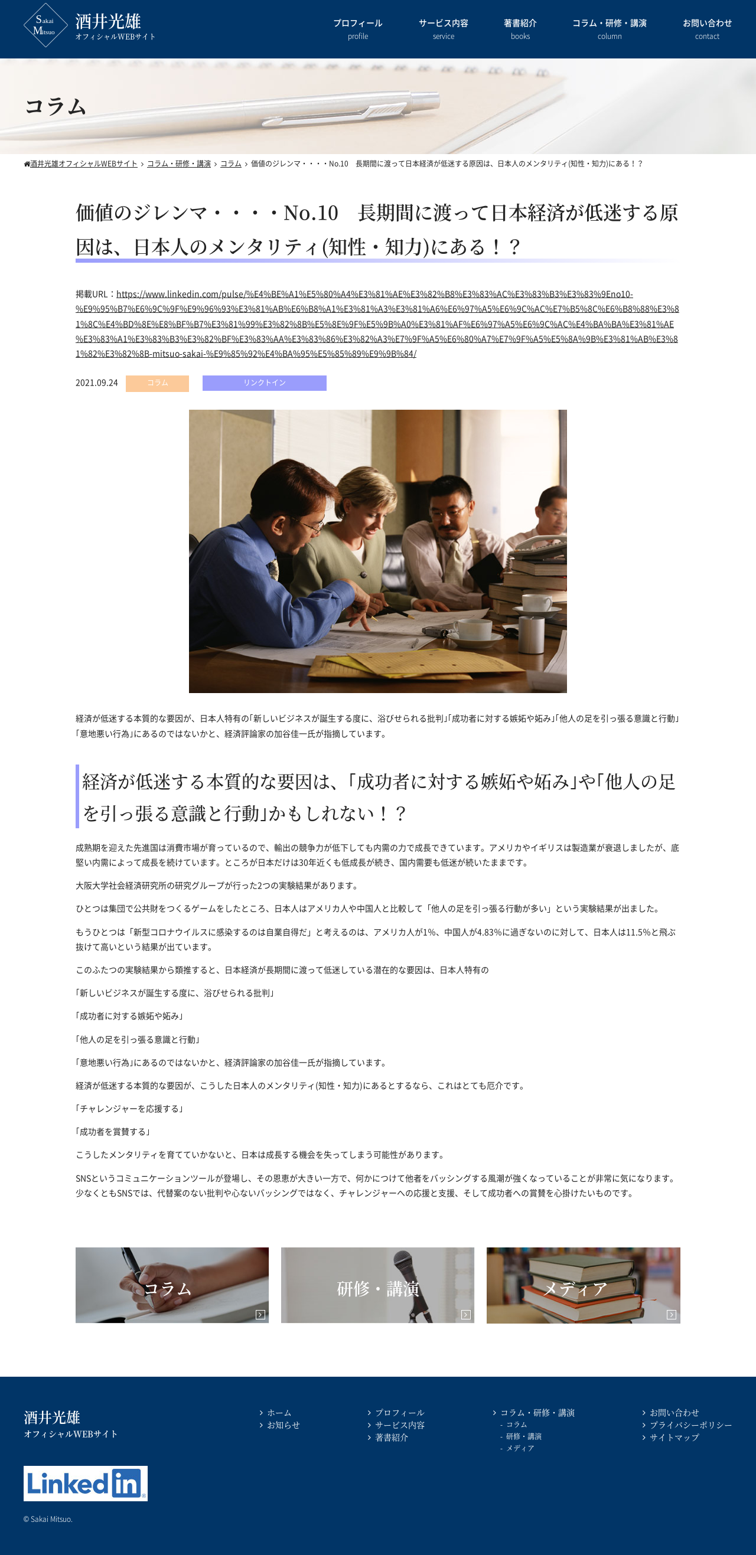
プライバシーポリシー (691, 1424)
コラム (516, 1424)
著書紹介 (520, 30)
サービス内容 (443, 30)
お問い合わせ (707, 30)
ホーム (279, 1412)
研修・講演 (524, 1436)
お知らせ (283, 1424)
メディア (520, 1448)
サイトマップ (674, 1437)
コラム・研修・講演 (609, 30)
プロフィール (358, 30)
